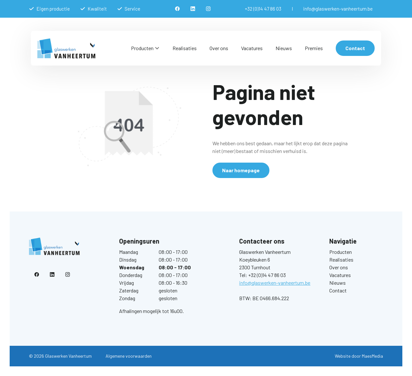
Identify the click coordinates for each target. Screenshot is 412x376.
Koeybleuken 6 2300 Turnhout (254, 263)
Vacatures (252, 48)
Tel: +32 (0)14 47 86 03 (262, 275)
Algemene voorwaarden (129, 356)
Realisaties (185, 48)
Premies (314, 48)
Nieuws (284, 48)
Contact (355, 48)
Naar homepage (241, 170)
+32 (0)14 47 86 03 (263, 9)
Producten (142, 48)
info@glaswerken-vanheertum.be (338, 9)
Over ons (219, 48)
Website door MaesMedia (359, 356)
